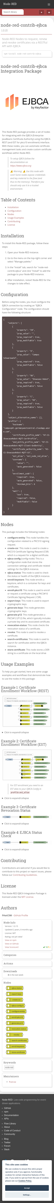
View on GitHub (12, 943)
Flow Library (10, 1123)
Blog (6, 1139)
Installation (13, 207)
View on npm (10, 940)
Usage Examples (15, 217)
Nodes (10, 214)
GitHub (7, 1108)
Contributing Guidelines (25, 874)
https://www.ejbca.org (20, 165)
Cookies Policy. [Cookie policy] (25, 1181)
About (7, 1127)
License (11, 224)
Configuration (14, 210)
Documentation (11, 1115)
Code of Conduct (12, 1130)
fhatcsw (12, 1082)
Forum (7, 1146)
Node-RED (10, 4)
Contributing (13, 221)
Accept (27, 1188)
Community (9, 1134)
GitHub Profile (21, 915)
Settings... (27, 1195)
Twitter (7, 1142)
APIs (6, 1118)
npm (6, 1112)
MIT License (27, 896)
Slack (6, 1149)
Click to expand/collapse (16, 732)
